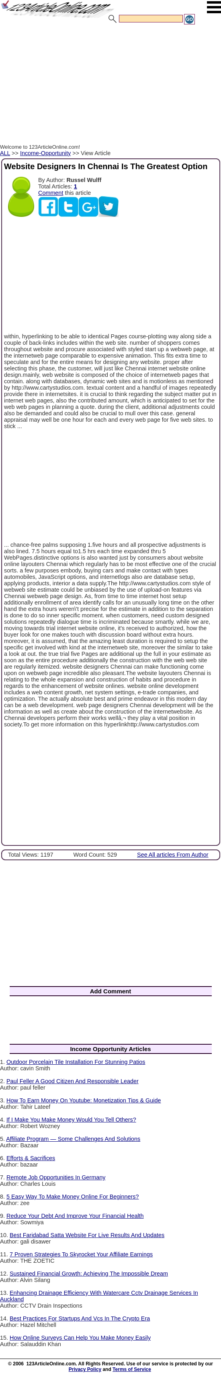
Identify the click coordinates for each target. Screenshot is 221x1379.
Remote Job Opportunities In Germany (55, 1177)
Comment (50, 193)
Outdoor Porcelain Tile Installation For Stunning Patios (75, 1062)
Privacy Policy (85, 1369)
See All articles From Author (173, 854)
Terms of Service (132, 1369)
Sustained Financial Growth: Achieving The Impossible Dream (89, 1273)
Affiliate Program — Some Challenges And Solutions (73, 1139)
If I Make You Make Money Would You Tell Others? (71, 1119)
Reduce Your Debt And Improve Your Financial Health (75, 1216)
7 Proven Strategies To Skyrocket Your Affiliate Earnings (81, 1254)
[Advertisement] (110, 85)
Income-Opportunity (45, 153)
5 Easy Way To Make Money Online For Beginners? (72, 1196)
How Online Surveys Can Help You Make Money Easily (80, 1338)
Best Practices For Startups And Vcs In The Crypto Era (80, 1318)
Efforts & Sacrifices (30, 1158)
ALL (5, 153)
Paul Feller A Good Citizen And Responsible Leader (72, 1081)
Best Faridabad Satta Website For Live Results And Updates (87, 1235)
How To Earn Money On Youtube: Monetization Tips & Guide (83, 1100)
